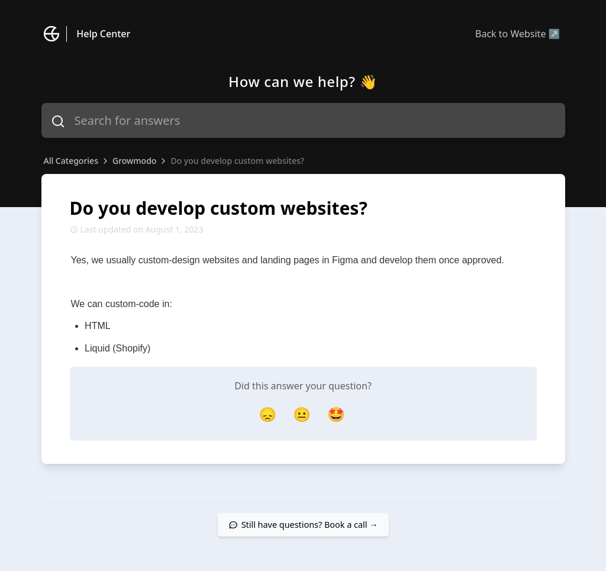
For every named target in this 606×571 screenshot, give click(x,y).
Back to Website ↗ (517, 33)
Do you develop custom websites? (237, 160)
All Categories (71, 160)
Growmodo (134, 160)
